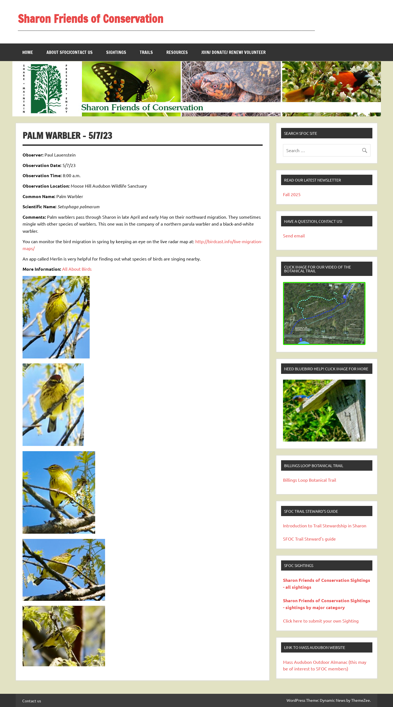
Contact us (31, 701)
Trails (146, 52)
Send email (294, 235)
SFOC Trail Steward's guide (309, 538)
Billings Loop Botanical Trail (309, 480)
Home (27, 52)
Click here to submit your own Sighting (321, 620)
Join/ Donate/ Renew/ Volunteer (233, 52)
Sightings (116, 52)
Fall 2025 (292, 194)
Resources (177, 52)
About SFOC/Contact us (69, 52)
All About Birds (77, 269)
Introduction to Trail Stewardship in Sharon (324, 525)
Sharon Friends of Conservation (90, 18)
